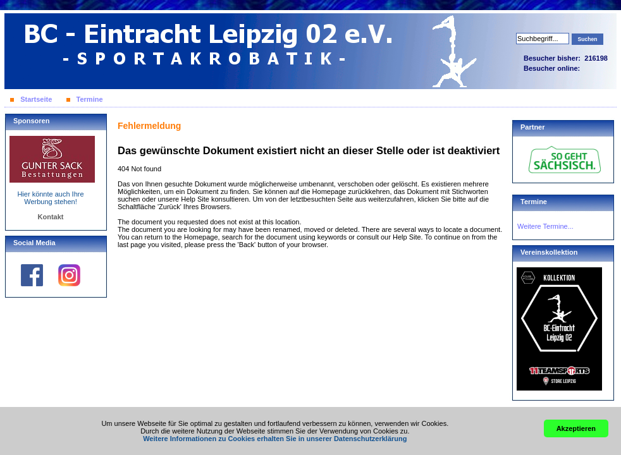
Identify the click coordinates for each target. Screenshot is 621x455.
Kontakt (51, 217)
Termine (90, 99)
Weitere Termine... (545, 226)
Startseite (36, 99)
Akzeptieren (576, 428)
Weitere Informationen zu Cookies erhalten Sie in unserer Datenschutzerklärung (275, 438)
